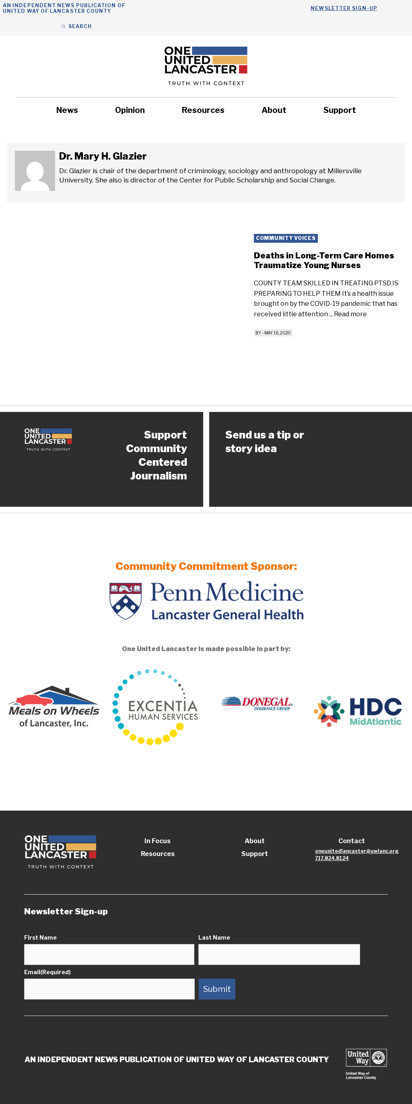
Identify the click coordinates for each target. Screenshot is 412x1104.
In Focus (157, 841)
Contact (351, 841)
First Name (40, 937)
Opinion (130, 110)
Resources (203, 110)
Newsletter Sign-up (344, 8)
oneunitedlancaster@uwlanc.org (357, 851)
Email (47, 972)
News (67, 110)
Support (339, 110)
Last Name (214, 937)
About (274, 110)
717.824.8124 (332, 858)
